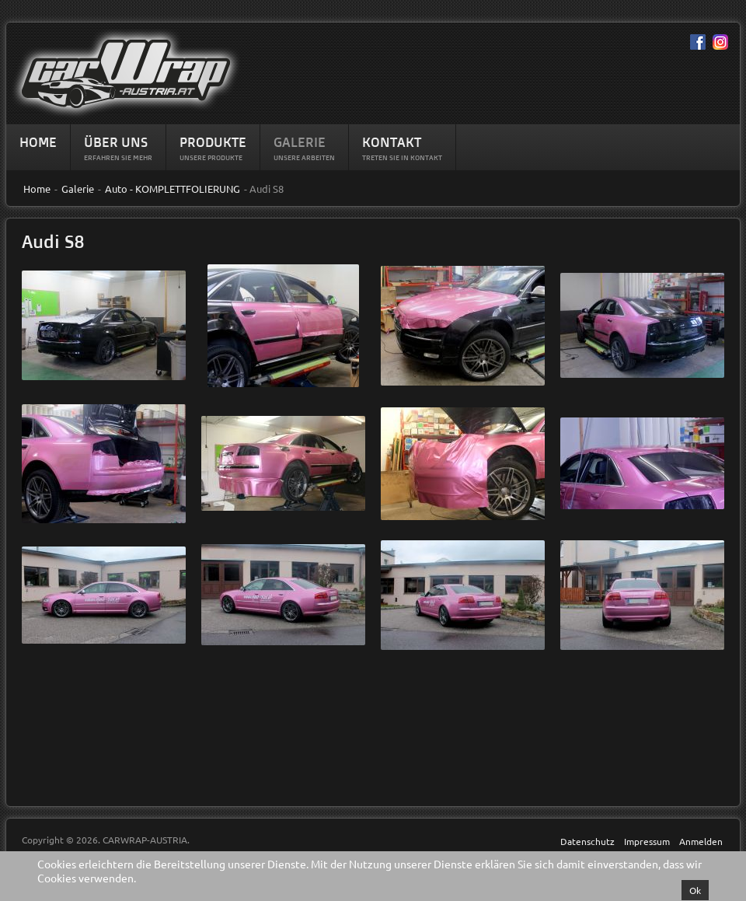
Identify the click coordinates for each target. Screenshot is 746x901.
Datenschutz (587, 841)
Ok (695, 890)
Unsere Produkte (211, 157)
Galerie (300, 142)
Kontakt (391, 142)
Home (38, 142)
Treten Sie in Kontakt (402, 157)
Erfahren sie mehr (118, 157)
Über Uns (116, 142)
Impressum (647, 841)
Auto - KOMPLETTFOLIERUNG (172, 188)
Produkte (213, 142)
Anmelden (701, 841)
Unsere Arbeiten (304, 157)
